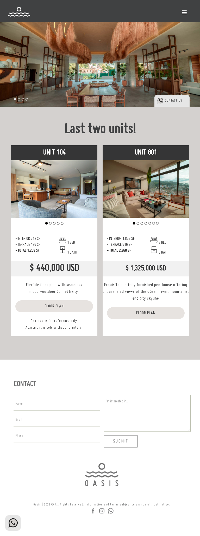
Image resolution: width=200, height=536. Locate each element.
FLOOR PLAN (54, 306)
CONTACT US (173, 100)
